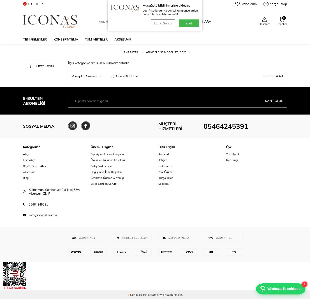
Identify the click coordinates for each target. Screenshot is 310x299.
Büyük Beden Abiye (35, 166)
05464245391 (226, 126)
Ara (205, 21)
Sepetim (163, 183)
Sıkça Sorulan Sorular (104, 183)
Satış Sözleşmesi (101, 166)
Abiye (26, 154)
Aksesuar (123, 39)
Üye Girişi (232, 160)
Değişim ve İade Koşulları (106, 172)
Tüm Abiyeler (96, 39)
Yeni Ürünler (166, 172)
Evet (189, 23)
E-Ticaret (141, 294)
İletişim (162, 160)
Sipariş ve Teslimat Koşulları (108, 154)
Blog (26, 177)
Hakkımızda (165, 166)
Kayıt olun (274, 101)
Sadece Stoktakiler (125, 76)
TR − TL (33, 4)
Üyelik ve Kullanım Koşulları (108, 160)
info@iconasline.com (43, 215)
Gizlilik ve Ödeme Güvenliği (107, 177)
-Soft (131, 294)
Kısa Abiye (29, 160)
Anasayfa (130, 52)
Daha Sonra (163, 23)
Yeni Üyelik (233, 154)
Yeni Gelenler (35, 39)
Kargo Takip (275, 4)
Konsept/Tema (66, 39)
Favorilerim (246, 4)
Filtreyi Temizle (42, 66)
